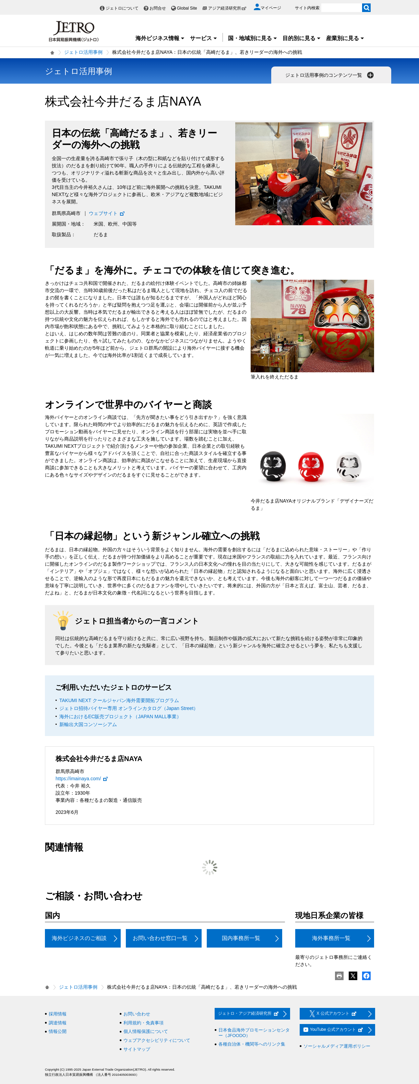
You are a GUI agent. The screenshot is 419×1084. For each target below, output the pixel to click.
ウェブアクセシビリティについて (156, 1040)
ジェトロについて (122, 8)
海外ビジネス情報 (160, 38)
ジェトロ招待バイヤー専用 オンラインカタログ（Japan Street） (128, 708)
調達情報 (58, 1022)
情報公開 (58, 1031)
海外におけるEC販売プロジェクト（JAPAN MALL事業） (120, 716)
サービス (203, 38)
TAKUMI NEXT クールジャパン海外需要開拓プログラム (119, 700)
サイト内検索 (307, 7)
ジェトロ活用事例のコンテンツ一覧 (330, 75)
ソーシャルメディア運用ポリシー (336, 1046)
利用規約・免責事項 (143, 1022)
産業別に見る (345, 38)
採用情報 (58, 1013)
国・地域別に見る (252, 38)
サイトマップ (136, 1049)
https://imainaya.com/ (82, 778)
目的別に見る (302, 38)
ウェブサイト (107, 213)
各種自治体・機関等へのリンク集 (251, 1044)
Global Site (187, 8)
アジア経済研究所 (227, 8)
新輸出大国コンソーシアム (88, 724)
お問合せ (157, 8)
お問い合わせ (136, 1013)
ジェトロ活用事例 (83, 52)
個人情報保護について (145, 1031)
